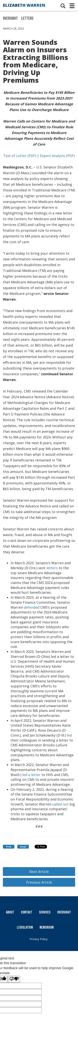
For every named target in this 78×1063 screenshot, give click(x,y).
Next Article (39, 871)
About (10, 912)
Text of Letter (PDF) (19, 155)
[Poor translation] (14, 979)
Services (45, 912)
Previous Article (39, 882)
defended (31, 607)
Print (8, 846)
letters (52, 568)
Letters (27, 18)
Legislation (25, 927)
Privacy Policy (39, 939)
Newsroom (47, 927)
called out (60, 804)
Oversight (10, 18)
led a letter (31, 774)
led (69, 735)
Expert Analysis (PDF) (57, 155)
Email (23, 846)
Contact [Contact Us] (26, 912)
